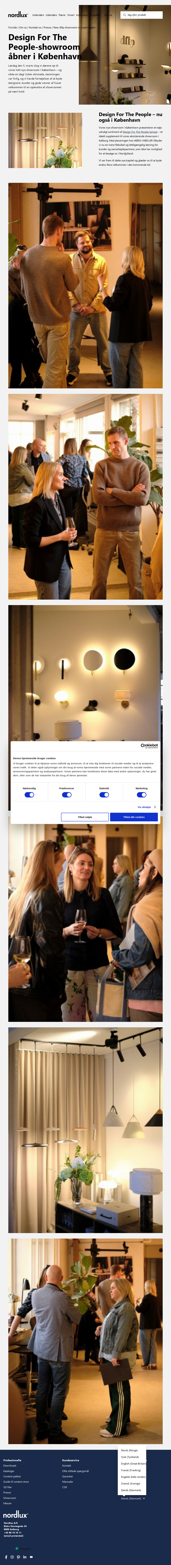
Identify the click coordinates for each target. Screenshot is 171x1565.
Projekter (95, 14)
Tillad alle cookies (134, 817)
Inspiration (82, 14)
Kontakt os (34, 27)
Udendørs (51, 14)
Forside (12, 27)
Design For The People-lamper (140, 132)
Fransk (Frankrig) (131, 1470)
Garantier (67, 1476)
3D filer (7, 1487)
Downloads (9, 1465)
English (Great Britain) (133, 1463)
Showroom (9, 1498)
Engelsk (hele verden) (133, 1476)
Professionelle (12, 1460)
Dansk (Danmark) (131, 1490)
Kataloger (8, 1471)
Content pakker (12, 1476)
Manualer (67, 1481)
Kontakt (66, 1465)
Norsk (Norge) (129, 1450)
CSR (64, 1487)
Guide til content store (16, 1481)
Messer (7, 1503)
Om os (108, 14)
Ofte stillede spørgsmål (75, 1471)
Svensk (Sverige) (130, 1483)
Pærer (62, 14)
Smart (70, 14)
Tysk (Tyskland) (130, 1457)
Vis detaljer (144, 806)
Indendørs (38, 14)
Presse (47, 27)
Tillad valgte (85, 817)
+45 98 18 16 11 (12, 1532)
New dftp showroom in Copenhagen (74, 27)
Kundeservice (70, 1460)
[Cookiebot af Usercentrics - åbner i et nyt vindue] (143, 746)
